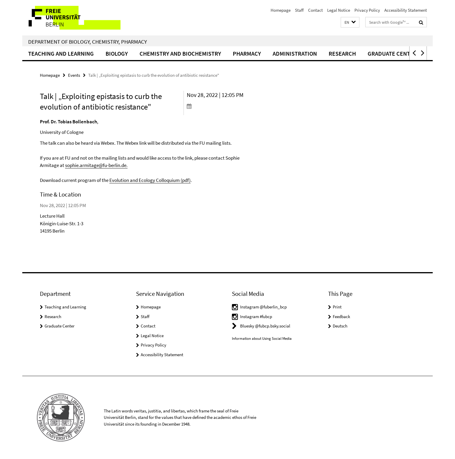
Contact (315, 10)
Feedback (341, 316)
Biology (117, 53)
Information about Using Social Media (262, 338)
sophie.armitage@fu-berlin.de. (96, 165)
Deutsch (340, 326)
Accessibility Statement (405, 10)
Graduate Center (59, 326)
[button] (350, 22)
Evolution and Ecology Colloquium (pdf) (150, 180)
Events (74, 75)
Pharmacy (247, 53)
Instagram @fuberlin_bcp (263, 307)
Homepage (281, 10)
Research (342, 53)
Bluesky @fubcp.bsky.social (265, 326)
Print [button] (337, 307)
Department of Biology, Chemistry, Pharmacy (87, 41)
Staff (299, 10)
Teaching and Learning (61, 53)
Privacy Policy (367, 10)
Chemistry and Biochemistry (180, 53)
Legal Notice (338, 10)
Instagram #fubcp (256, 316)
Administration (295, 53)
